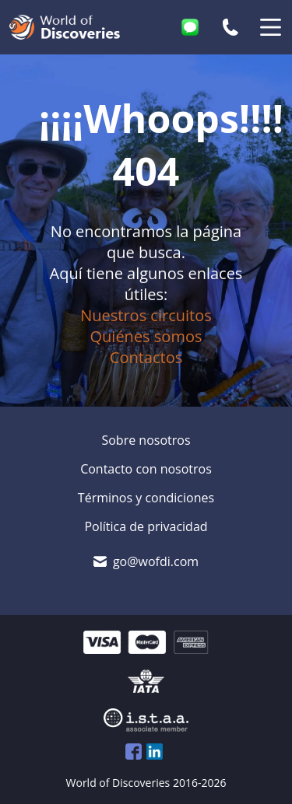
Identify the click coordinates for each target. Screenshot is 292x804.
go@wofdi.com (156, 561)
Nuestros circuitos (146, 315)
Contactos (146, 357)
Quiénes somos (146, 336)
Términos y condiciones (146, 497)
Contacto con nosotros (146, 468)
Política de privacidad (145, 526)
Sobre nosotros (145, 440)
